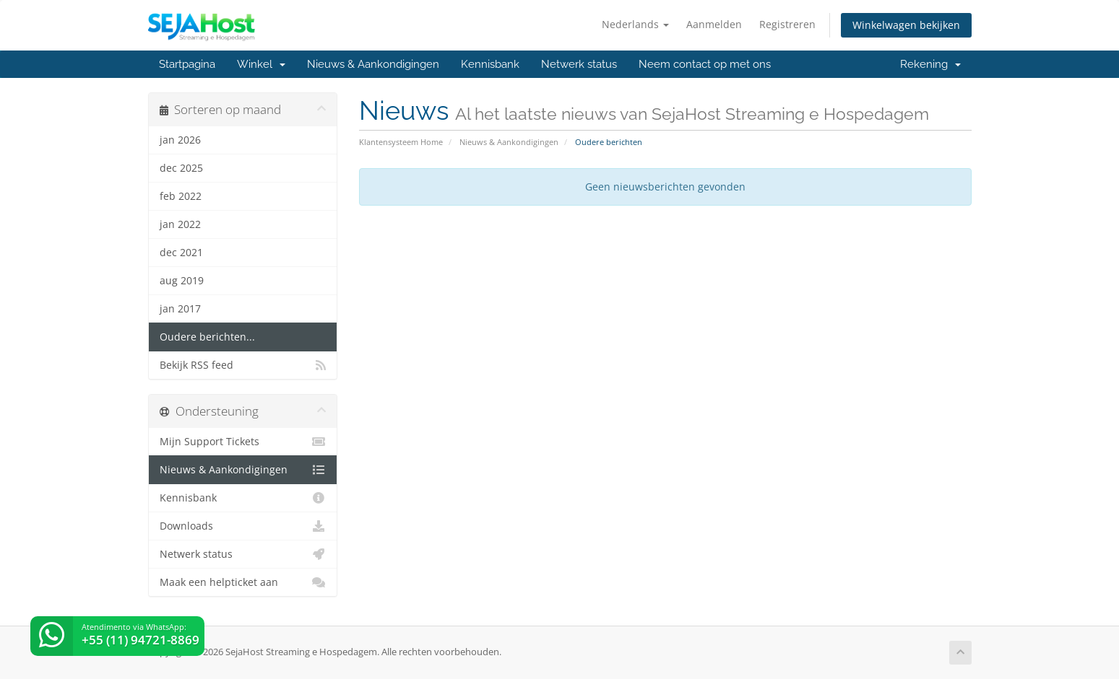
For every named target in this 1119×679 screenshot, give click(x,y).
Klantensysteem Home (401, 141)
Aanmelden (714, 24)
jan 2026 (180, 139)
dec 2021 (181, 252)
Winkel (261, 64)
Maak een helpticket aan (243, 582)
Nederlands (635, 24)
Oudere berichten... (207, 336)
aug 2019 (182, 280)
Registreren (787, 24)
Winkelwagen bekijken (906, 25)
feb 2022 (181, 196)
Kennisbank (490, 64)
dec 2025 (181, 168)
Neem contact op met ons (705, 64)
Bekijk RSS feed (243, 365)
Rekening (930, 64)
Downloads (243, 526)
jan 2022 (180, 224)
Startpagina (187, 64)
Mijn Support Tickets (243, 441)
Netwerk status (579, 64)
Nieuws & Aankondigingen (373, 64)
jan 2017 (180, 308)
